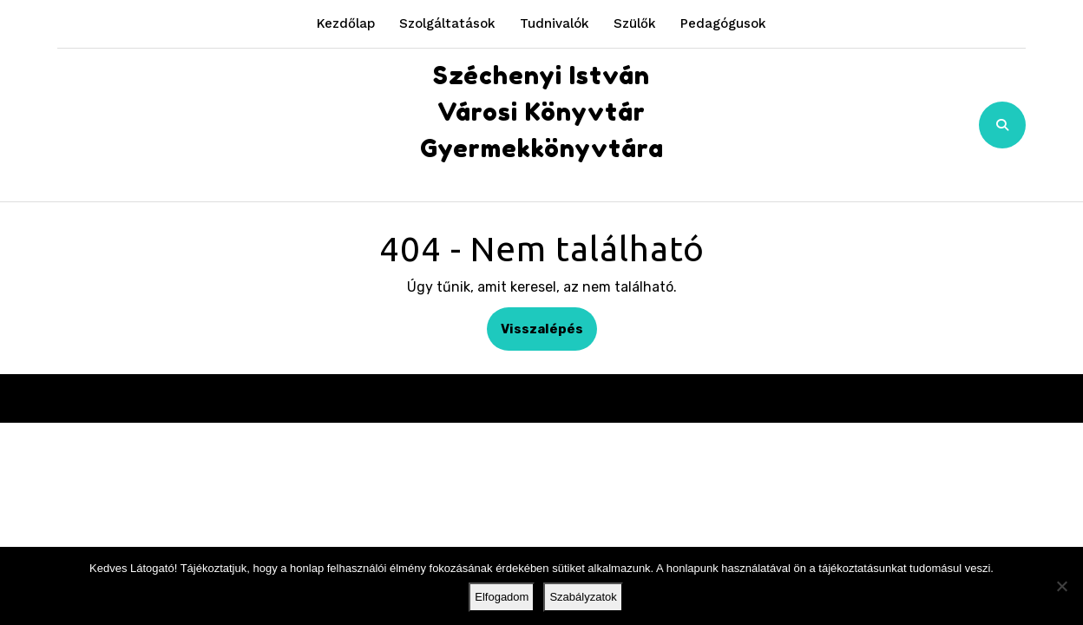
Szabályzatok (582, 596)
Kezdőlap (346, 23)
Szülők (635, 23)
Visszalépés (549, 327)
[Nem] (1061, 586)
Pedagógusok (723, 23)
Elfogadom (501, 596)
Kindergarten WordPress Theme (494, 398)
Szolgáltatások (447, 23)
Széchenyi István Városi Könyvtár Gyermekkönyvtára (542, 112)
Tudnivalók (554, 23)
